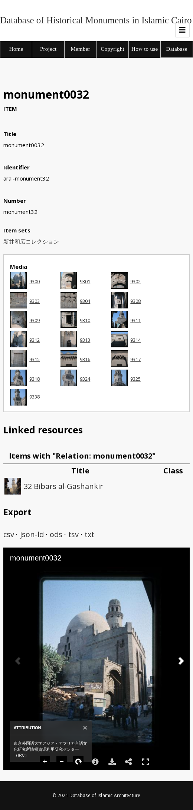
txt (89, 534)
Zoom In (45, 761)
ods (56, 534)
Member (80, 49)
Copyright (112, 49)
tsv (73, 534)
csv (8, 534)
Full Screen (145, 761)
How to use (144, 49)
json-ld (32, 534)
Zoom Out (62, 761)
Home (16, 49)
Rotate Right (78, 761)
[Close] (85, 728)
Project (48, 49)
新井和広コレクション (31, 241)
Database (176, 49)
